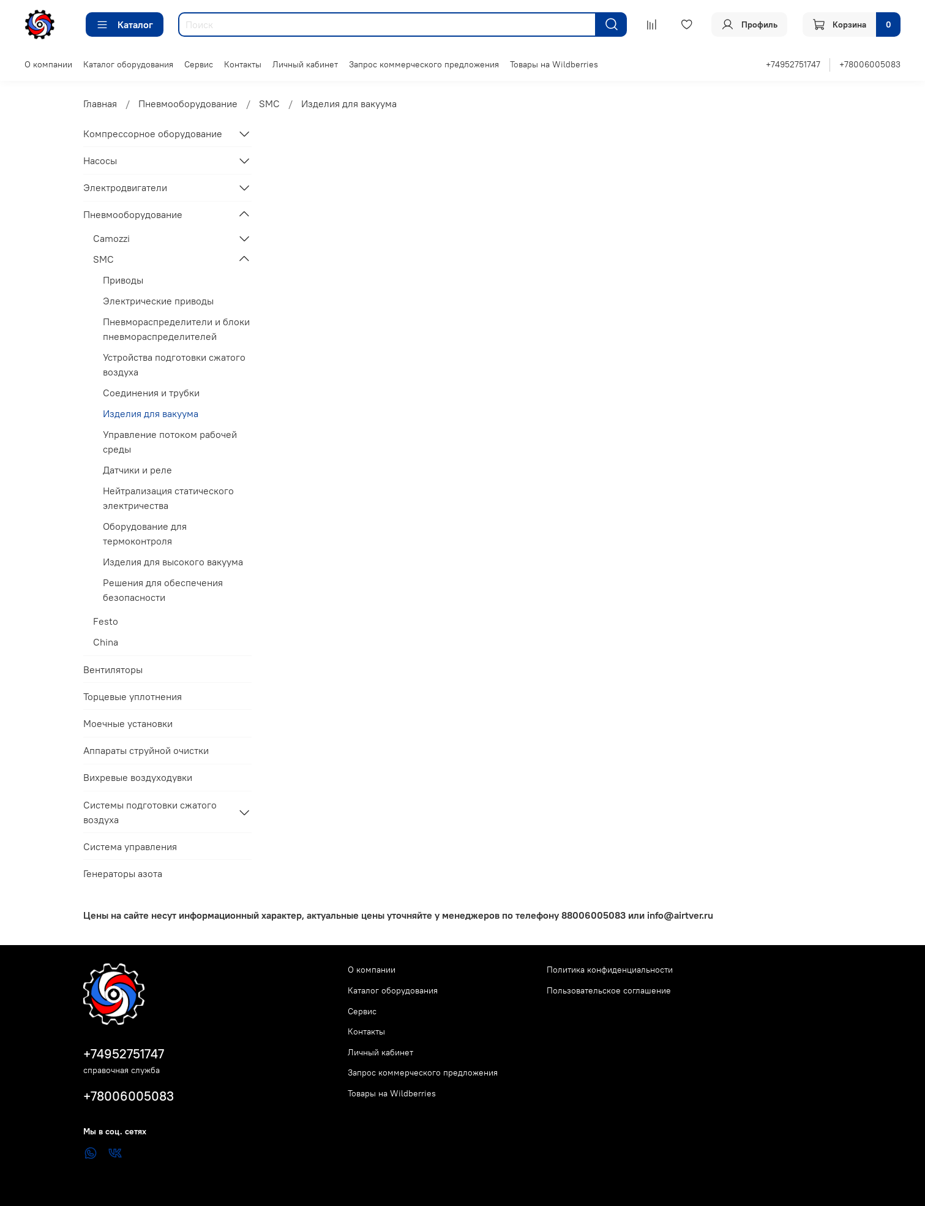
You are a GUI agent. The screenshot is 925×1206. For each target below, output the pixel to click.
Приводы (123, 280)
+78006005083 (870, 64)
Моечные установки (128, 723)
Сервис (198, 64)
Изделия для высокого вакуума (173, 562)
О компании (48, 64)
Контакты (242, 64)
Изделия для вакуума (150, 413)
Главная (100, 103)
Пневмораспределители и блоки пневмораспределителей (176, 328)
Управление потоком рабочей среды (170, 441)
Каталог (124, 24)
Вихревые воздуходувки (137, 777)
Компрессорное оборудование (152, 133)
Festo (105, 621)
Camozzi (111, 238)
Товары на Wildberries (554, 64)
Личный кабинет (305, 64)
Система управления (130, 846)
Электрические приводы (158, 301)
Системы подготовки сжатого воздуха (150, 812)
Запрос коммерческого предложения (424, 64)
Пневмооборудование (188, 103)
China (105, 642)
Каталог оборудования (128, 64)
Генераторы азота (122, 873)
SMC (269, 103)
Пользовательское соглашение (609, 990)
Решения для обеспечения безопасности (163, 589)
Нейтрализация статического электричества (168, 497)
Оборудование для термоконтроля (145, 533)
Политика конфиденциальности (610, 969)
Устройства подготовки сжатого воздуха (174, 364)
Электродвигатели (125, 187)
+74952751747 (793, 64)
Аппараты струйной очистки (146, 750)
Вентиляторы (113, 669)
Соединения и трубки (151, 392)
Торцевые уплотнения (132, 696)
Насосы (100, 160)
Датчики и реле (137, 470)
